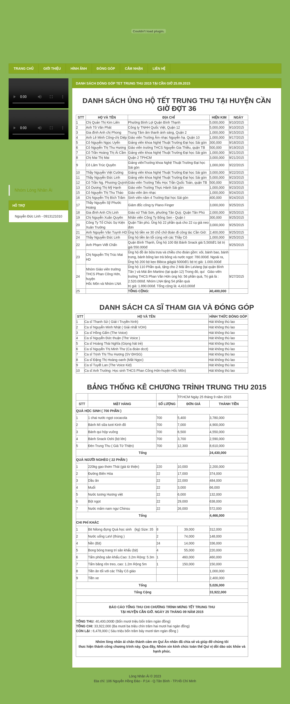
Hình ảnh (79, 68)
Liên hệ (159, 68)
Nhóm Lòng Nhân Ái (33, 190)
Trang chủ (23, 68)
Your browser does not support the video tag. (38, 93)
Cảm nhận (134, 68)
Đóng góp (106, 68)
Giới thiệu (52, 68)
